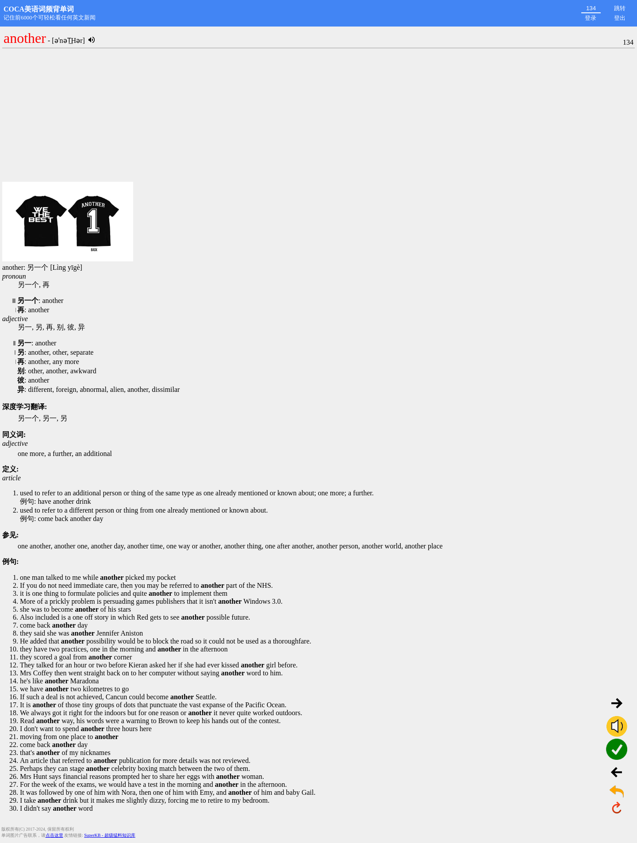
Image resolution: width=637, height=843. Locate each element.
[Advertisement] (318, 115)
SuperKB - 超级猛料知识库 (109, 835)
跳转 (619, 8)
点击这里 (54, 835)
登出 (619, 18)
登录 (590, 18)
